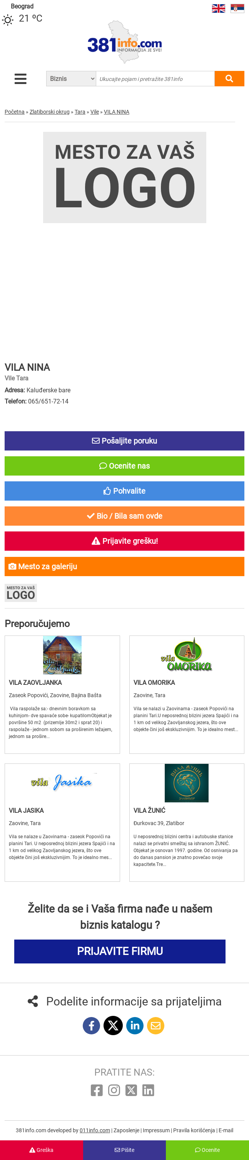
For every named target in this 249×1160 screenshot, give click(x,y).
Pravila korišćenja (194, 1130)
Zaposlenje (127, 1130)
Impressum (157, 1130)
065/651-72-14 (48, 401)
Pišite (124, 1150)
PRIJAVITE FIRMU (120, 951)
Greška (41, 1150)
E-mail (226, 1130)
